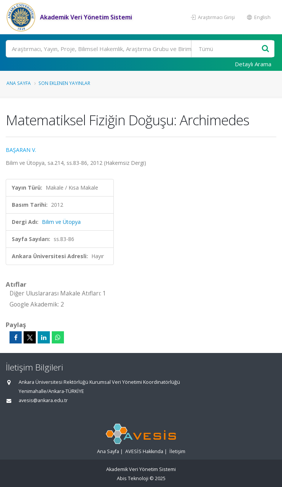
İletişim (177, 451)
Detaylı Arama (253, 64)
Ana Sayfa (18, 83)
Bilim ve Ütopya (61, 221)
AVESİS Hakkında (144, 451)
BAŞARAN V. (21, 149)
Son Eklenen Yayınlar (64, 83)
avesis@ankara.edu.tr (43, 400)
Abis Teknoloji (132, 478)
